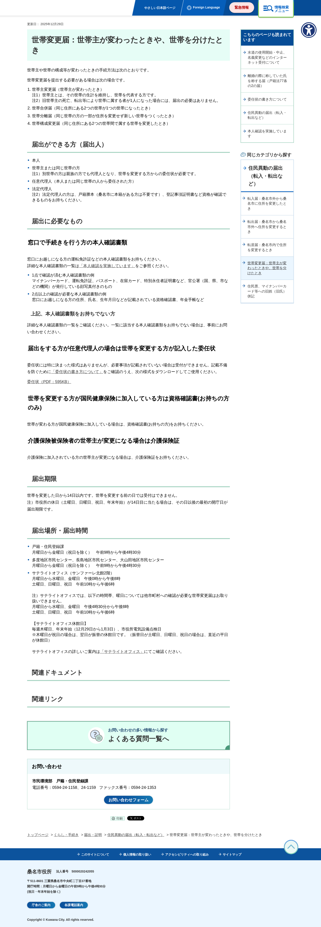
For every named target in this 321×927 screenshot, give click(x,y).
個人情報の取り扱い (137, 854)
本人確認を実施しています (267, 133)
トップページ (37, 835)
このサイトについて (95, 854)
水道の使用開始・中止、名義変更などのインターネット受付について (267, 57)
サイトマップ (232, 854)
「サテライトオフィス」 (122, 651)
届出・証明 (93, 835)
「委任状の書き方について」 (77, 372)
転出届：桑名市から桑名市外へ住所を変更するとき (267, 227)
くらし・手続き (66, 835)
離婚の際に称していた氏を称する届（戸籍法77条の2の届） (267, 81)
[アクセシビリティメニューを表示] (309, 30)
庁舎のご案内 (41, 905)
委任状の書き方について (267, 99)
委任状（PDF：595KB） (49, 382)
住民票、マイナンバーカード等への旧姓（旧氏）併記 (267, 291)
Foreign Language (206, 7)
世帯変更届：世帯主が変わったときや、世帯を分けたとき (267, 268)
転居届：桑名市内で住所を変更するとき (267, 247)
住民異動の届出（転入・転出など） (267, 115)
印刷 (119, 818)
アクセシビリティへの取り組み (187, 854)
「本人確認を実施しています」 (107, 266)
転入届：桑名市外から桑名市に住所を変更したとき (267, 203)
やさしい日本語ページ (159, 8)
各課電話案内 (73, 905)
